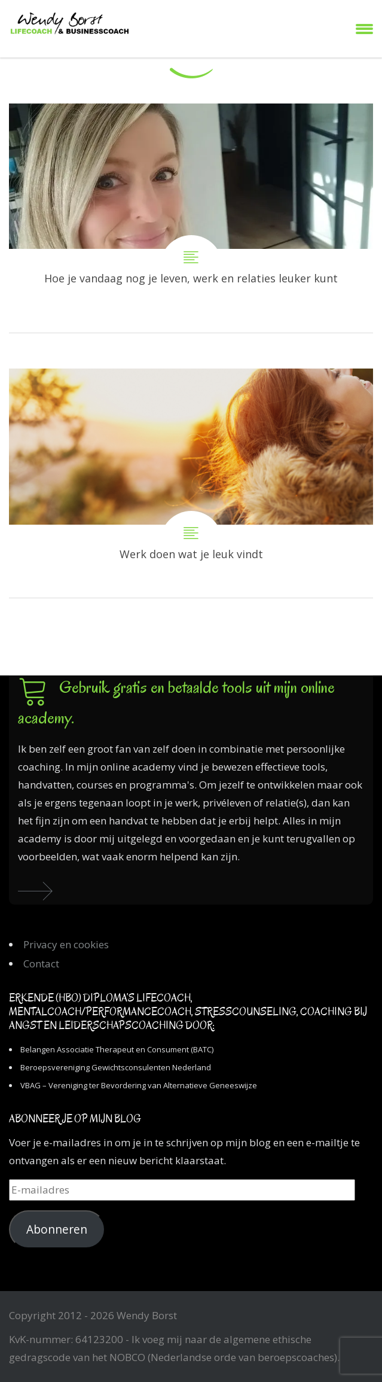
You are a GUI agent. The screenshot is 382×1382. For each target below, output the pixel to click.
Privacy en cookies (66, 944)
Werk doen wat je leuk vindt (191, 483)
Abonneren (56, 1229)
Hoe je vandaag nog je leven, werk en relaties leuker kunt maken (191, 218)
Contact (41, 963)
